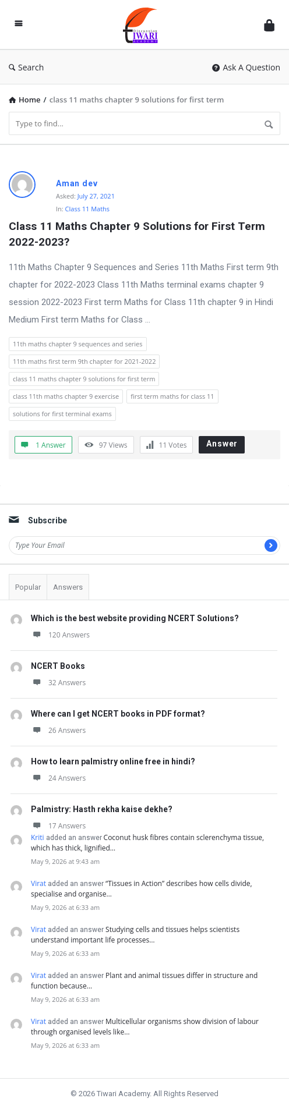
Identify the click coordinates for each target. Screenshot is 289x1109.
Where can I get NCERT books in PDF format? (118, 713)
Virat (38, 883)
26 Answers (58, 730)
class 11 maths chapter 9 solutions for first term (84, 378)
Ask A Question (246, 67)
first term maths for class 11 (172, 396)
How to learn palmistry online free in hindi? (113, 761)
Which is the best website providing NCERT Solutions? (135, 618)
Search (26, 67)
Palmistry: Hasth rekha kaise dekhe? (101, 809)
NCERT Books (58, 666)
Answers (68, 587)
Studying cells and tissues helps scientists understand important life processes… (135, 934)
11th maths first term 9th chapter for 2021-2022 (84, 361)
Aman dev (76, 183)
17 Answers (58, 826)
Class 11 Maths (87, 208)
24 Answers (58, 778)
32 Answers (58, 683)
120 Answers (60, 635)
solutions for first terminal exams (62, 413)
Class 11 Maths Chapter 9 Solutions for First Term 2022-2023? (138, 234)
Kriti (37, 837)
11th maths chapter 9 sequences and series (78, 343)
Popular (28, 587)
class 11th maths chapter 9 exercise (66, 396)
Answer (222, 443)
